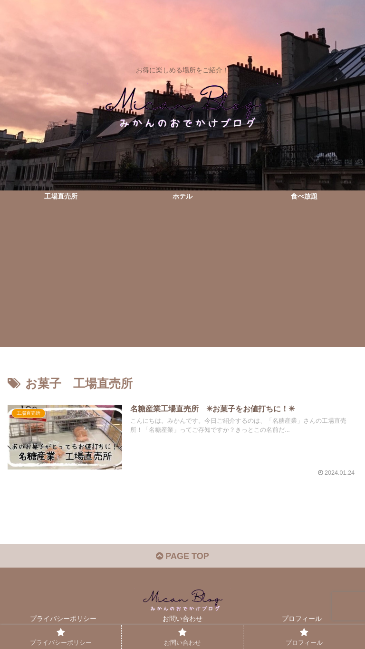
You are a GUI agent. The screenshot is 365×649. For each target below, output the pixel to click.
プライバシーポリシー (63, 618)
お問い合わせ (182, 618)
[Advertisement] (182, 280)
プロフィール (302, 618)
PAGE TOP (182, 556)
